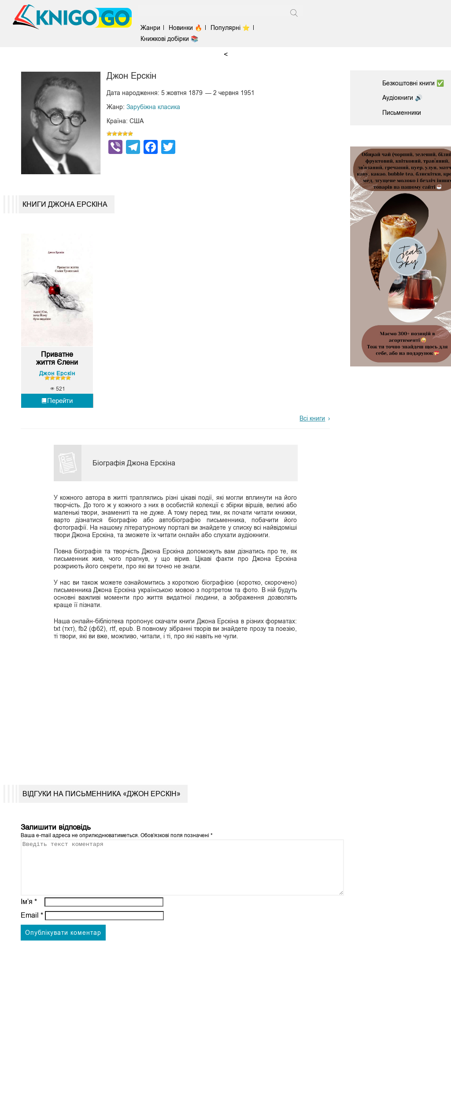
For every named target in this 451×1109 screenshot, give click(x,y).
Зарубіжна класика (153, 106)
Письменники (401, 112)
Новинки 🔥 (185, 27)
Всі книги (312, 418)
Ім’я (29, 912)
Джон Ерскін (57, 373)
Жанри (150, 27)
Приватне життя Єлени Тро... (57, 358)
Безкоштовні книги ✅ (413, 83)
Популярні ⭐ (230, 27)
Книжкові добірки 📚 (169, 38)
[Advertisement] (171, 705)
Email (32, 926)
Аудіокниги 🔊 (402, 97)
